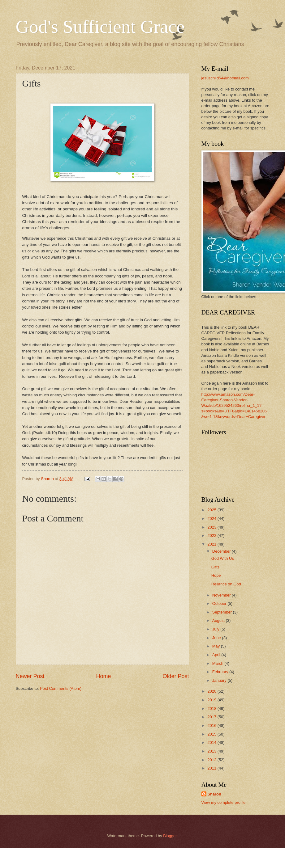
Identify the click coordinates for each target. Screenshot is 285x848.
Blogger (170, 835)
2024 (212, 518)
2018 (212, 708)
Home (103, 676)
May (216, 646)
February (220, 671)
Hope (216, 575)
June (217, 637)
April (216, 654)
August (219, 620)
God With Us (222, 558)
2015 (212, 734)
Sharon (214, 794)
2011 (212, 768)
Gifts (215, 567)
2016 (212, 725)
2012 (212, 759)
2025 (212, 510)
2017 (212, 717)
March (218, 663)
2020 (212, 691)
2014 (212, 742)
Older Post (175, 676)
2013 (212, 751)
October (219, 603)
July (216, 629)
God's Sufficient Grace (100, 26)
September (222, 612)
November (222, 595)
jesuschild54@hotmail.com (225, 78)
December (222, 551)
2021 (212, 544)
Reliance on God (226, 584)
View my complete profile (223, 802)
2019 (212, 700)
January (219, 680)
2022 (212, 535)
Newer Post (30, 676)
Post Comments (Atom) (60, 688)
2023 (212, 527)
